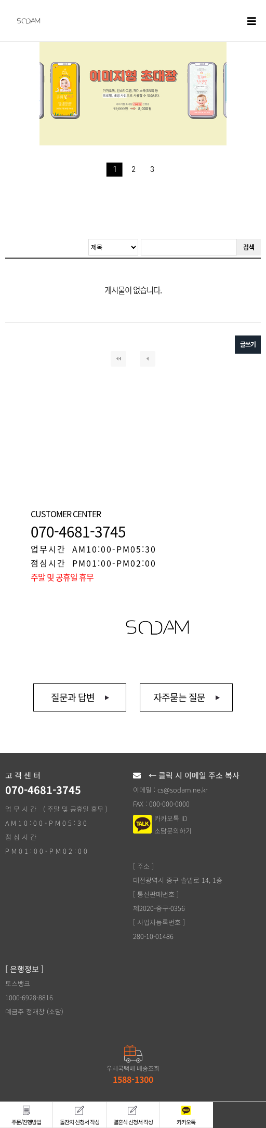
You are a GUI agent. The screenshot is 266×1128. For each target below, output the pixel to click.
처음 (118, 359)
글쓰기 (248, 344)
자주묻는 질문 (179, 697)
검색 (249, 247)
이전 (147, 359)
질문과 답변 (73, 697)
